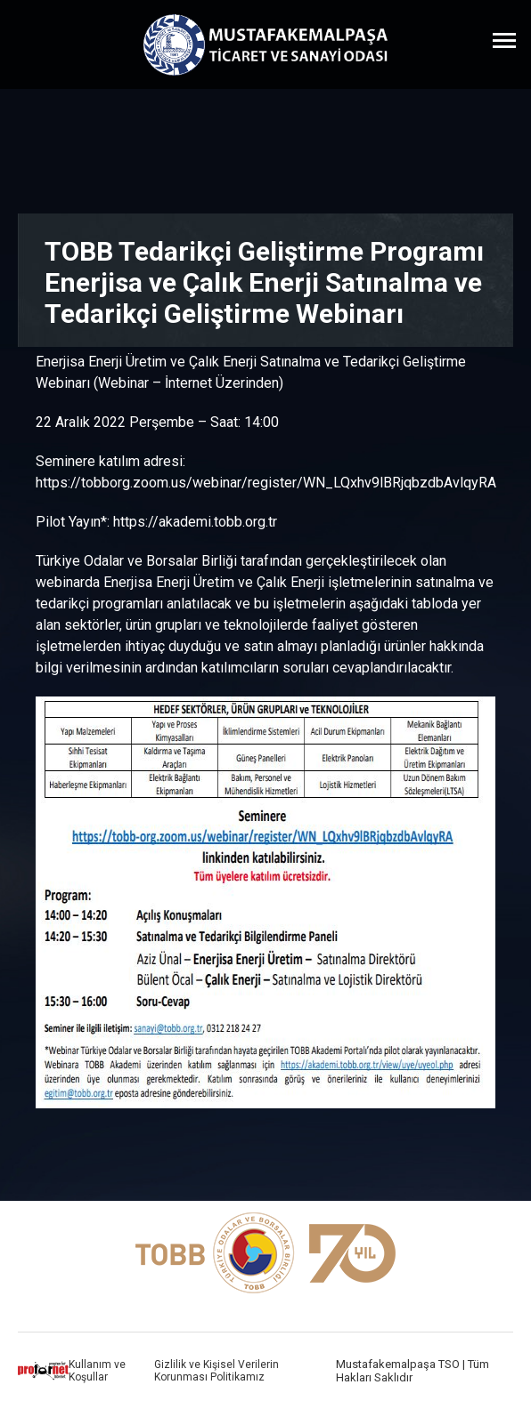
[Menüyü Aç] (504, 40)
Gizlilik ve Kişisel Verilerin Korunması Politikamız (216, 1370)
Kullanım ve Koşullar (97, 1370)
